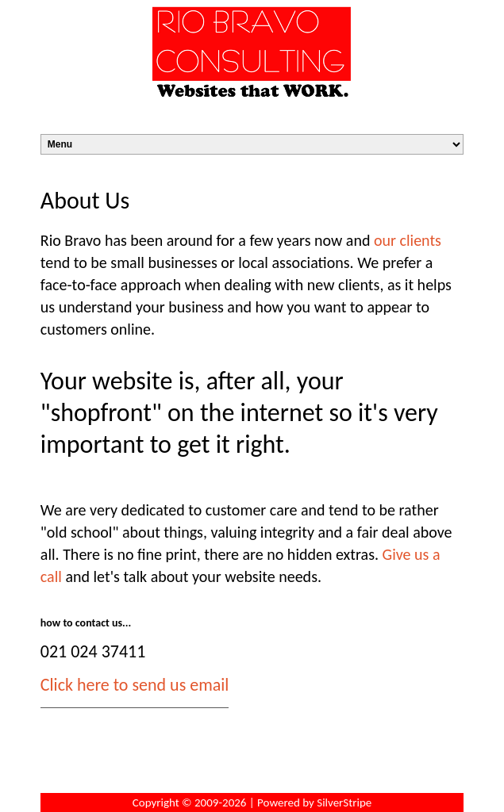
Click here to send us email (134, 684)
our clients (407, 240)
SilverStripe (344, 802)
